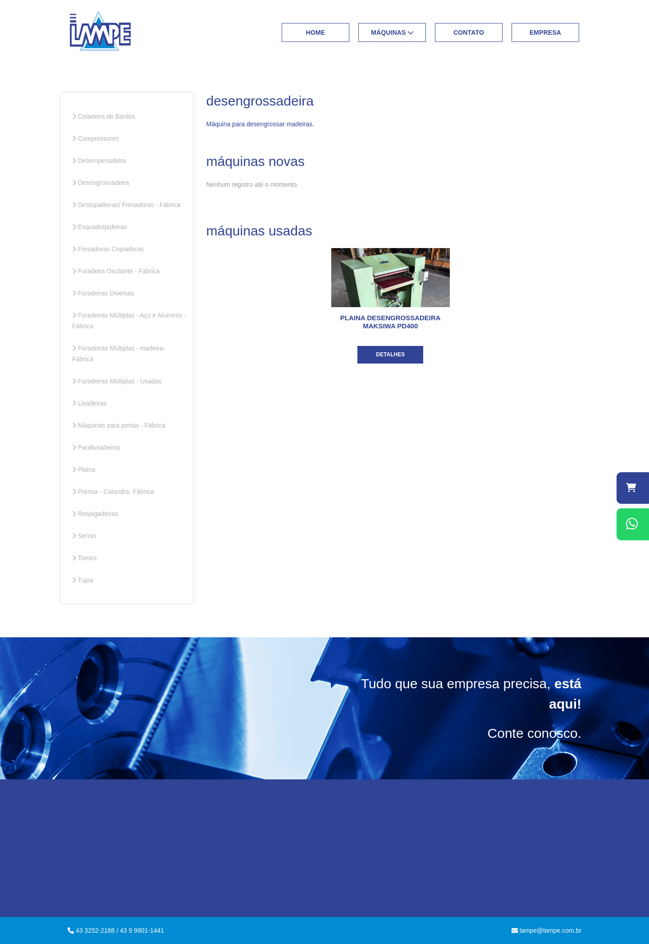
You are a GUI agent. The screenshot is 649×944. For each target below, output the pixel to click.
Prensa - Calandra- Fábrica (113, 491)
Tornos (84, 558)
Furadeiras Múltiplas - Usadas (117, 381)
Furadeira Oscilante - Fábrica (116, 271)
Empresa (545, 32)
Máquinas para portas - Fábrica (118, 425)
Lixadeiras (89, 403)
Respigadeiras (95, 513)
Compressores (95, 138)
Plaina (84, 469)
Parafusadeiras (96, 447)
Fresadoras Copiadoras (108, 249)
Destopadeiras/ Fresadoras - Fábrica (126, 204)
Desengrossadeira (100, 182)
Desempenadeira (99, 160)
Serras (84, 535)
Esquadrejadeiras (99, 226)
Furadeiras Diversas (103, 293)
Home (315, 32)
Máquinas (392, 32)
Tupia (82, 580)
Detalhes (390, 354)
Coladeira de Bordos (103, 116)
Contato (468, 32)
